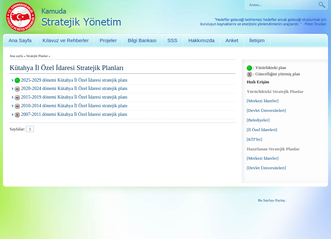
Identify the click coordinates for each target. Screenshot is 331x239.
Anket (232, 40)
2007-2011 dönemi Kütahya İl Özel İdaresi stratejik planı (74, 114)
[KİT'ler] (254, 139)
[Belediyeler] (258, 120)
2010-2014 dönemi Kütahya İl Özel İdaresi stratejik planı (74, 105)
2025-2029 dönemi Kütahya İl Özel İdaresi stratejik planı (74, 80)
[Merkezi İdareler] (263, 100)
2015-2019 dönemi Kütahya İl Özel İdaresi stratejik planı (74, 97)
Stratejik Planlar (37, 56)
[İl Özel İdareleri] (262, 129)
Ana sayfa (16, 56)
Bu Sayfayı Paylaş (271, 200)
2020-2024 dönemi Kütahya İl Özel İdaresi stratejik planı (74, 88)
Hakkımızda (201, 40)
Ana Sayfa (20, 40)
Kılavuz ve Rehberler (65, 40)
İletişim (257, 40)
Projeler (108, 40)
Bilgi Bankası (142, 40)
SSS (172, 40)
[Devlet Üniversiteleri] (266, 110)
